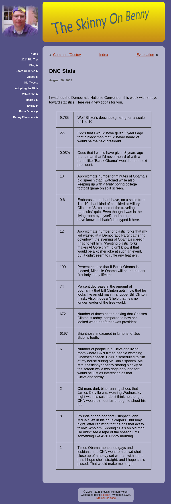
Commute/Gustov (67, 55)
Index (103, 55)
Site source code (106, 498)
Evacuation (145, 55)
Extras (32, 105)
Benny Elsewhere (25, 117)
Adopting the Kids (26, 88)
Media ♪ (32, 100)
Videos (32, 76)
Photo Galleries (27, 71)
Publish (105, 494)
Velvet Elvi (30, 94)
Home (34, 53)
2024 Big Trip (29, 59)
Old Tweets (31, 82)
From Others (28, 111)
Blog (33, 65)
